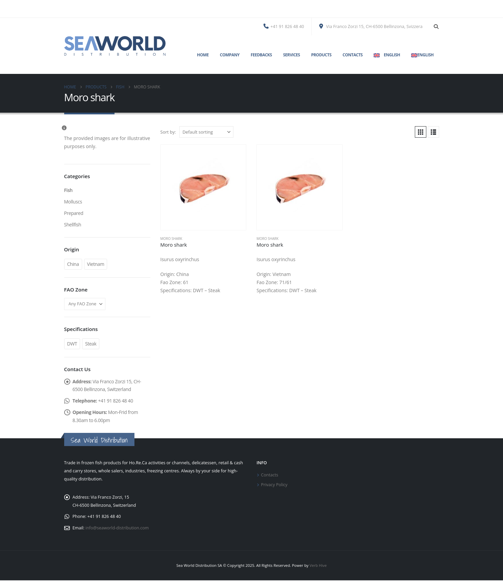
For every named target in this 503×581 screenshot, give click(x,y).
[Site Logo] (115, 46)
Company (230, 55)
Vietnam (95, 264)
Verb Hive (318, 566)
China (73, 264)
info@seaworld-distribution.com (117, 528)
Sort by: (168, 132)
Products (321, 55)
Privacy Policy (274, 485)
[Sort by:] (206, 132)
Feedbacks (261, 55)
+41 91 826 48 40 (283, 26)
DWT (72, 343)
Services (291, 55)
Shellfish (72, 224)
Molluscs (73, 201)
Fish (68, 190)
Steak (91, 343)
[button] (436, 27)
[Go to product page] (203, 187)
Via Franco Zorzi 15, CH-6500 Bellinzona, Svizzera (371, 26)
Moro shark (171, 238)
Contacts (352, 55)
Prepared (73, 213)
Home (203, 55)
